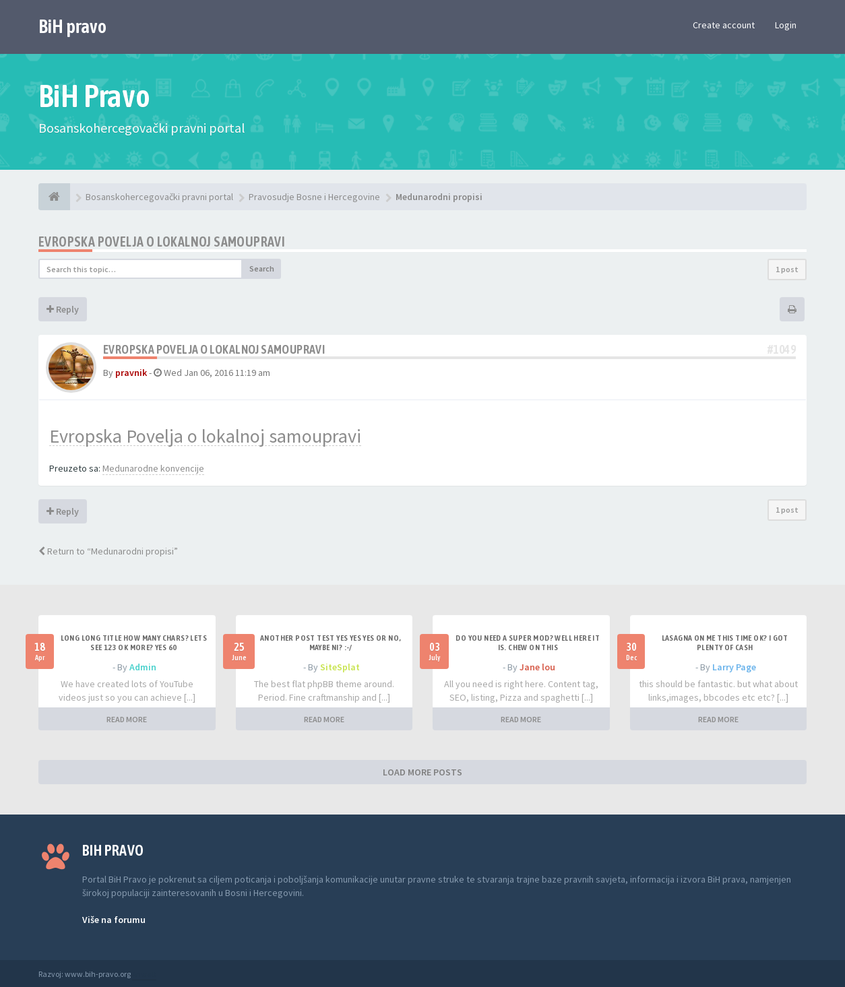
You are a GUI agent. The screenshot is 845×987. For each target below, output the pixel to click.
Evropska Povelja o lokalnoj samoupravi (161, 241)
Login (785, 25)
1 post (787, 269)
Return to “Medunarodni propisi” (108, 551)
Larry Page (734, 667)
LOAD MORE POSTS (422, 772)
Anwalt (144, 974)
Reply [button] (62, 309)
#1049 (782, 349)
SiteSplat (340, 667)
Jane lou (537, 667)
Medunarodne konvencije (153, 468)
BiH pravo (72, 26)
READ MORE (126, 719)
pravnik (131, 373)
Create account (724, 25)
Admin (142, 667)
